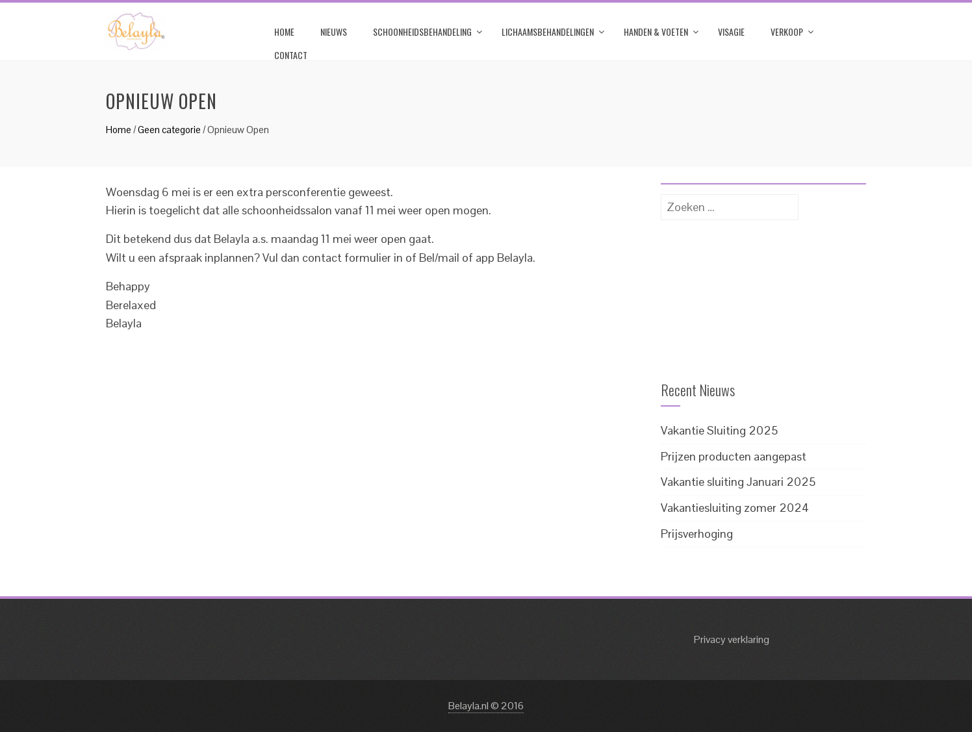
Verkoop (787, 31)
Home (284, 31)
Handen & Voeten (656, 31)
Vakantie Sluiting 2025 (719, 430)
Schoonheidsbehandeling (422, 31)
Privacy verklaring (731, 639)
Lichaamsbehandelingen (548, 31)
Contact (290, 55)
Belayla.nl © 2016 (486, 706)
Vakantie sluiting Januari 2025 (738, 481)
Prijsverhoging (697, 533)
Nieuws (333, 31)
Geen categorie (169, 129)
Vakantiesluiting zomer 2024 (735, 507)
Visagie (731, 31)
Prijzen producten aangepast (733, 456)
